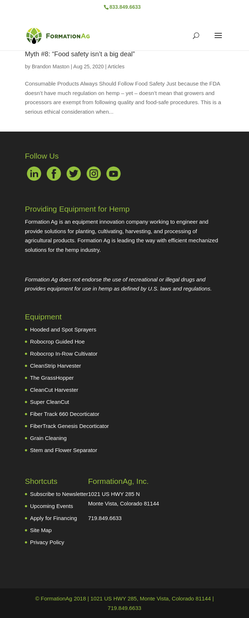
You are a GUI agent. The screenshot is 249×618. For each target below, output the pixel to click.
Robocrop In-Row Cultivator (63, 353)
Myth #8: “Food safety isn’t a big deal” (80, 54)
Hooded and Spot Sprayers (63, 329)
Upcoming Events (51, 506)
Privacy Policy (47, 542)
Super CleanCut (49, 402)
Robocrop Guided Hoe (57, 341)
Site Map (41, 530)
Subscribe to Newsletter (59, 494)
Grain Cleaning (48, 438)
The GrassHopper (52, 378)
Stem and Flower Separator (63, 450)
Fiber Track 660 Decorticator (64, 414)
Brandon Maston (51, 66)
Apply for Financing (53, 518)
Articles (116, 66)
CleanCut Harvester (54, 390)
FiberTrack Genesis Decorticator (69, 426)
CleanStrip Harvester (55, 366)
